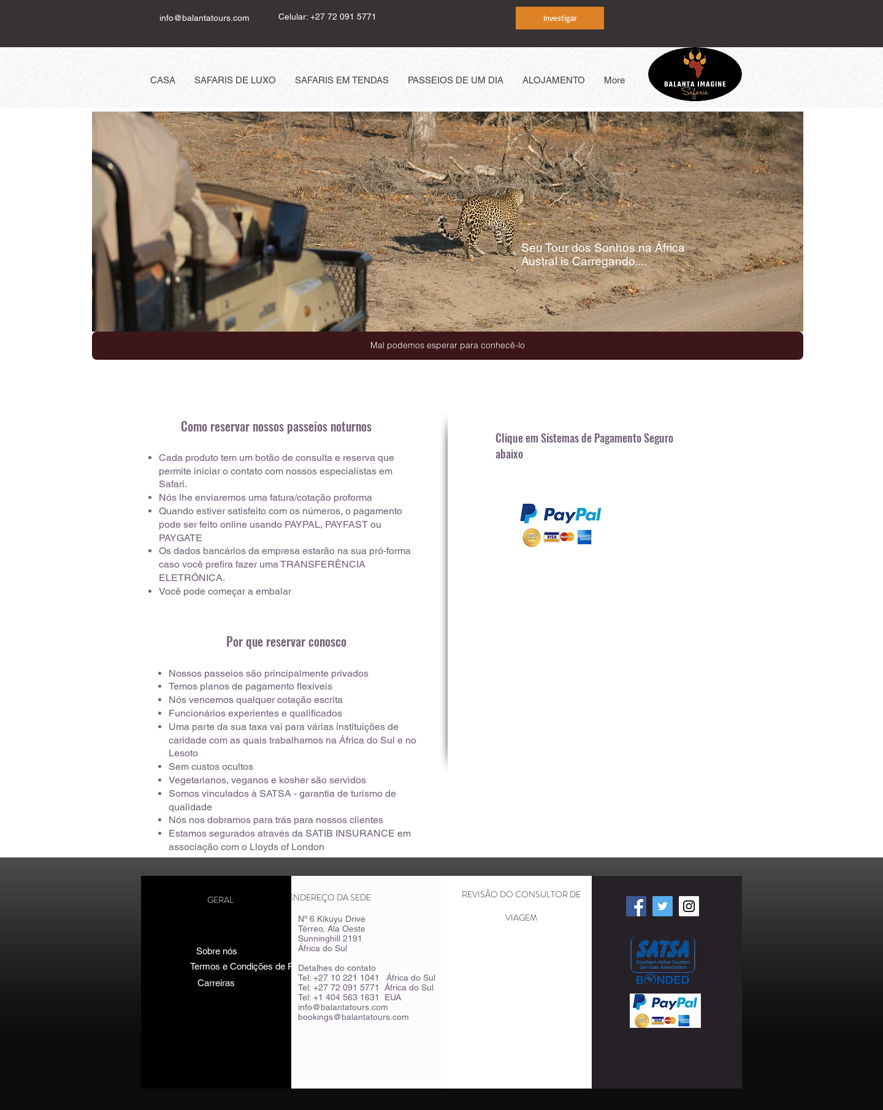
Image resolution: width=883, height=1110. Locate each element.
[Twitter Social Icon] (662, 906)
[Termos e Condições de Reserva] (256, 966)
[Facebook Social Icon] (636, 906)
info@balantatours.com (204, 18)
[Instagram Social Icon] (689, 906)
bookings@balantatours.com (353, 1017)
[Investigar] (560, 18)
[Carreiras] (216, 982)
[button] (447, 346)
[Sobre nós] (217, 951)
